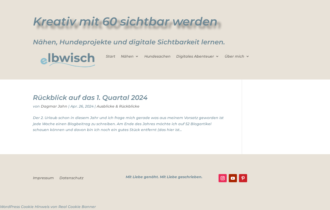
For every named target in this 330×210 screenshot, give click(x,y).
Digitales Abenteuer (195, 57)
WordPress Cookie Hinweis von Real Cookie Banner (48, 206)
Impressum (43, 178)
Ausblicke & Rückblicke (118, 106)
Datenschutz (71, 178)
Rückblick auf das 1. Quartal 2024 (90, 98)
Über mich (234, 57)
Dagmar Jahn (54, 106)
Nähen (127, 57)
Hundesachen (157, 57)
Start (110, 57)
